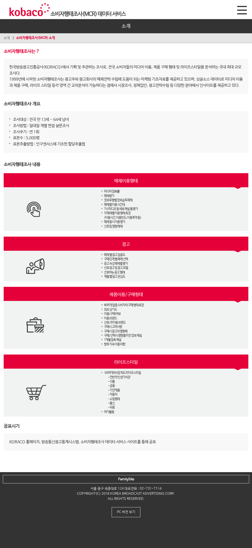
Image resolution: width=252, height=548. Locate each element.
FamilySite (126, 479)
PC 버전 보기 (126, 512)
